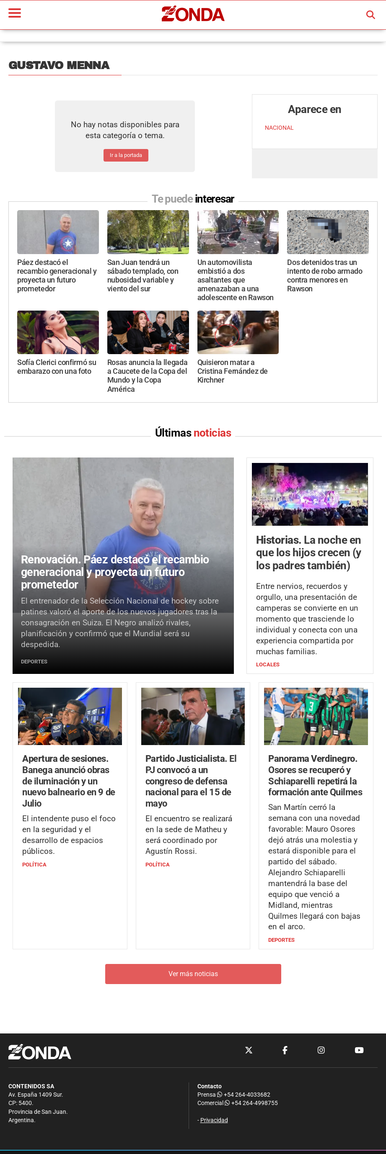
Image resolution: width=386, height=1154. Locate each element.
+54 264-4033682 (243, 1094)
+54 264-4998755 (250, 1103)
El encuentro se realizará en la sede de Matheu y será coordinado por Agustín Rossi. (188, 835)
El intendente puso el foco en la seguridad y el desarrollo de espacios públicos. (69, 835)
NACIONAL (279, 127)
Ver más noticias (193, 974)
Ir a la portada (126, 155)
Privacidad (214, 1120)
